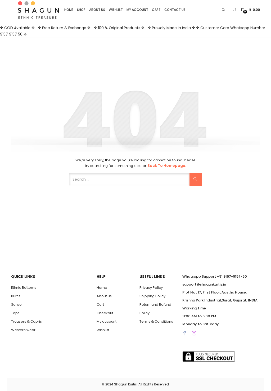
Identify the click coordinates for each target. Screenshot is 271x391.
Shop (81, 9)
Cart (156, 9)
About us (97, 9)
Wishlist (116, 9)
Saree (16, 304)
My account (137, 9)
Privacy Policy (151, 287)
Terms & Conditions (156, 321)
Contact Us (175, 9)
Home (68, 9)
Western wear (23, 329)
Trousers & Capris (26, 321)
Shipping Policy (152, 296)
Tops (15, 313)
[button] (250, 10)
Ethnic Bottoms (23, 287)
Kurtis (15, 296)
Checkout (105, 313)
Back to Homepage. (166, 165)
